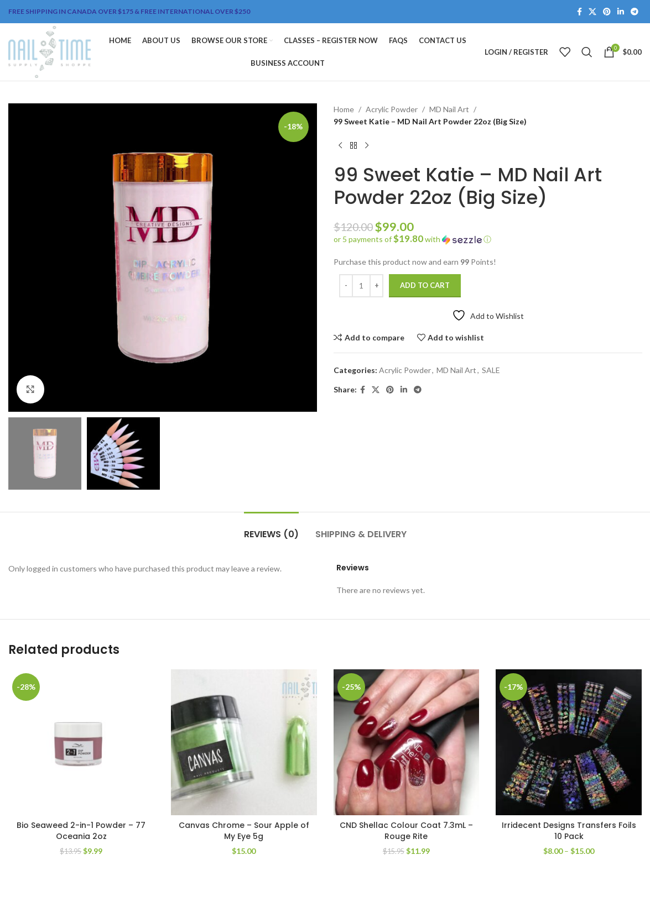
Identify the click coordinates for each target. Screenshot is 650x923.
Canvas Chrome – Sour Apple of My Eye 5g (244, 831)
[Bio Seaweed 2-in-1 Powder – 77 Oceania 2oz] (81, 742)
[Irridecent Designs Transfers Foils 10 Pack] (569, 742)
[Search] (587, 52)
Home (344, 109)
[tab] (271, 529)
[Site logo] (49, 51)
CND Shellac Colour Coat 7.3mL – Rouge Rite (406, 831)
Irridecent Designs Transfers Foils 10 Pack (569, 831)
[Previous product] (340, 146)
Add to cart (425, 285)
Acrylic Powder (392, 109)
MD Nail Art (449, 109)
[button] (488, 239)
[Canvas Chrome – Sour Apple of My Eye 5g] (244, 742)
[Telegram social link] (634, 11)
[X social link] (592, 11)
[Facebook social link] (579, 11)
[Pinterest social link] (607, 11)
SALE (491, 370)
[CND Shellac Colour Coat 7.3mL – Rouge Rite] (407, 742)
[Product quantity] (361, 285)
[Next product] (366, 146)
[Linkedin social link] (620, 11)
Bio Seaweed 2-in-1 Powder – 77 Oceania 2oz (81, 831)
